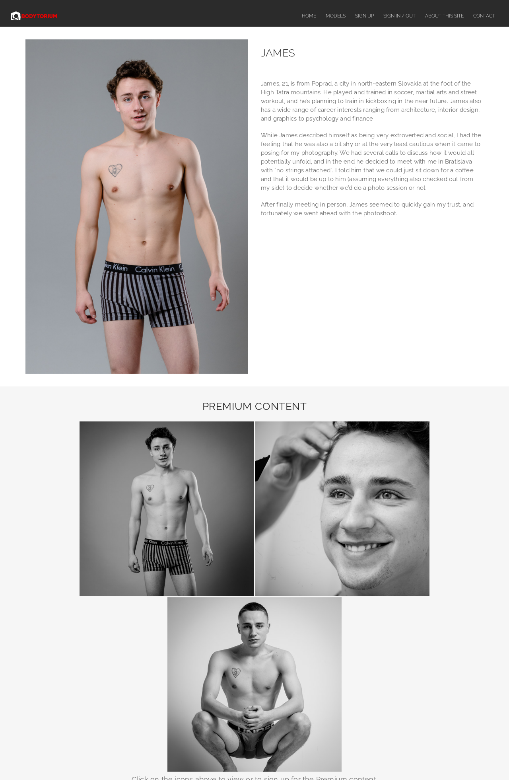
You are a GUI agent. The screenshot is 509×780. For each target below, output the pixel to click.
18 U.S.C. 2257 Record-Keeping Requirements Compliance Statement (254, 729)
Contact (484, 16)
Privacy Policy (377, 759)
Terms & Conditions (331, 759)
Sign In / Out (399, 16)
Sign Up (364, 16)
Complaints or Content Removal (265, 759)
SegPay (311, 679)
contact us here (345, 662)
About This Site (444, 16)
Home (309, 16)
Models (336, 16)
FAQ (215, 759)
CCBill (309, 704)
